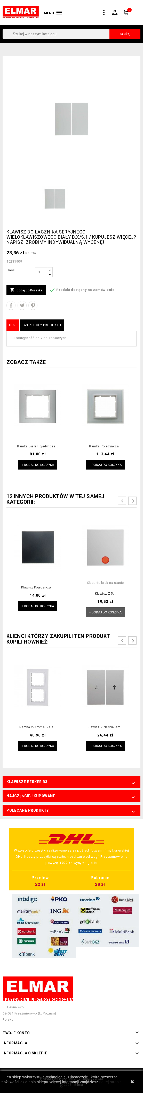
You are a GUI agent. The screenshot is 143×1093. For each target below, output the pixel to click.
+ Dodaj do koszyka (37, 465)
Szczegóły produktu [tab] (42, 325)
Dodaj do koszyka (26, 290)
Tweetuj (22, 305)
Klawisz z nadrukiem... (105, 727)
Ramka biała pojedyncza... (37, 446)
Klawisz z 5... (105, 593)
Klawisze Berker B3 (26, 782)
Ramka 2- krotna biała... (37, 727)
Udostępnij (11, 305)
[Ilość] (41, 272)
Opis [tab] (13, 325)
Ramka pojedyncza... (105, 446)
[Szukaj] (71, 34)
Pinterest (33, 305)
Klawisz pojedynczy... (37, 587)
